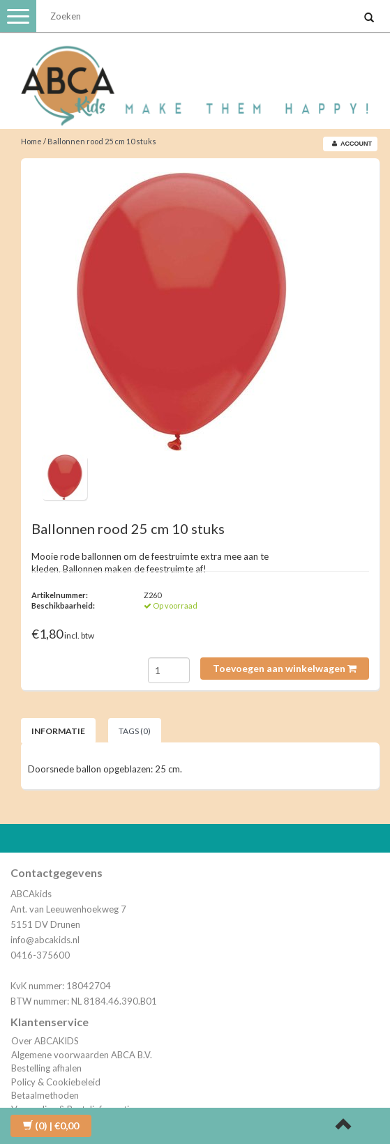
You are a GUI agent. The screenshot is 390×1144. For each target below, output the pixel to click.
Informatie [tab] (58, 731)
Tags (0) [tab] (135, 731)
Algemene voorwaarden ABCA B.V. (81, 1054)
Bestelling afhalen (46, 1068)
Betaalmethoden (45, 1095)
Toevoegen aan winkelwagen (285, 668)
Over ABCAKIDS (45, 1040)
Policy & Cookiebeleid (55, 1082)
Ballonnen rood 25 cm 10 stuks (101, 141)
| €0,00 (51, 1125)
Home (31, 141)
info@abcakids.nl (45, 939)
